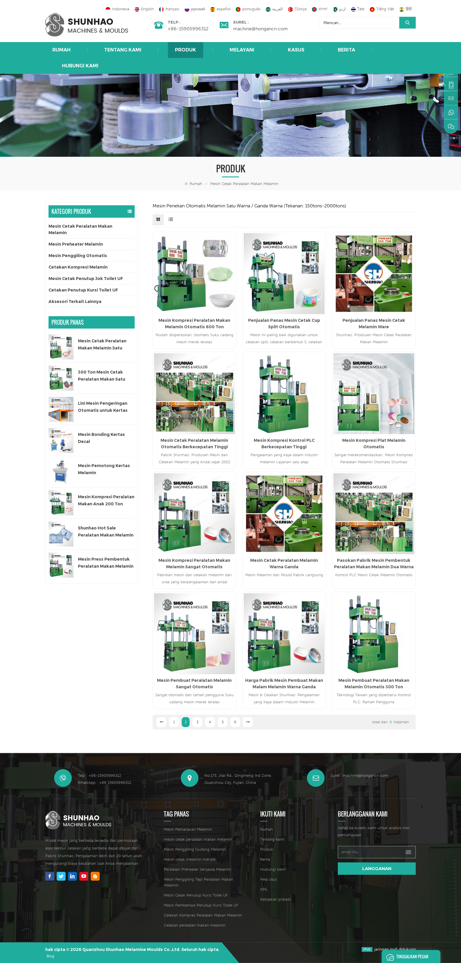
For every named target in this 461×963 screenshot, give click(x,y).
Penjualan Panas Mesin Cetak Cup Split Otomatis (284, 323)
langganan (376, 868)
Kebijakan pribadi (275, 899)
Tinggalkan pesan (405, 956)
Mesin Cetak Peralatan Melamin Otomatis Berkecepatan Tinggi (194, 443)
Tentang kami (122, 50)
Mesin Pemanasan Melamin (188, 829)
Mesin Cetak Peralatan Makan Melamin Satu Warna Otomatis (102, 344)
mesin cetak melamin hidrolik (190, 859)
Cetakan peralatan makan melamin (195, 925)
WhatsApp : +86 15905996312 (104, 782)
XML (264, 889)
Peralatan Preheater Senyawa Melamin (197, 869)
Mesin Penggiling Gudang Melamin (195, 849)
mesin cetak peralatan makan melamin (198, 839)
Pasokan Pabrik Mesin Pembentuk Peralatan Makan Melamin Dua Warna (374, 563)
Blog (50, 956)
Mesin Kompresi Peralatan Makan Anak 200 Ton (106, 500)
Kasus (296, 50)
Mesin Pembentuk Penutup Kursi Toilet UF (201, 905)
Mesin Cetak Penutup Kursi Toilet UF (196, 895)
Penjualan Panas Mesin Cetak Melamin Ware (374, 323)
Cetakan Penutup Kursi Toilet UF (83, 290)
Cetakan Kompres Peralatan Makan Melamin (203, 915)
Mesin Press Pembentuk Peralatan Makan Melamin (105, 563)
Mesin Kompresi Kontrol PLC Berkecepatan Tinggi (284, 443)
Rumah (61, 50)
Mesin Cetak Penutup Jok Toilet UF (86, 278)
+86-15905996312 (188, 28)
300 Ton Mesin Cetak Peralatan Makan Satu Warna (101, 376)
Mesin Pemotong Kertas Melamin (104, 469)
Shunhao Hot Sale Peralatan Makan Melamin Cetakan (105, 532)
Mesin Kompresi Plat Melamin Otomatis (373, 443)
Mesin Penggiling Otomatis (78, 255)
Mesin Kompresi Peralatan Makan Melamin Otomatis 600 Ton (194, 323)
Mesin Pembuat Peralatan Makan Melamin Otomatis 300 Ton (373, 683)
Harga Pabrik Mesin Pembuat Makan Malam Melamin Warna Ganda (284, 683)
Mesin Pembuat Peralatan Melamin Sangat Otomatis (194, 683)
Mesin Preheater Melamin (76, 244)
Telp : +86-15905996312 (99, 775)
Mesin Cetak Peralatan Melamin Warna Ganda (284, 563)
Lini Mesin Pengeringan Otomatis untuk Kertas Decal (103, 407)
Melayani (242, 50)
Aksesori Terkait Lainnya (75, 301)
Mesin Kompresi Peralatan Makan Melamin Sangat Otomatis (194, 563)
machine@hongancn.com (260, 28)
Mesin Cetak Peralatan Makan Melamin (244, 183)
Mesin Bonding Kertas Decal (101, 438)
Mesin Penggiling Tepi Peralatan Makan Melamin (198, 882)
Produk (185, 50)
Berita (346, 50)
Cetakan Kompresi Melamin (78, 267)
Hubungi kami (80, 66)
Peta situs (268, 879)
